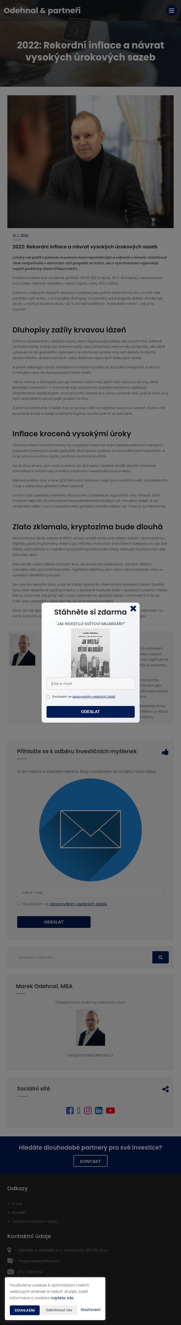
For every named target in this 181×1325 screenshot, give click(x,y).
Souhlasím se (62, 696)
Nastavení (90, 1310)
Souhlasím (25, 1310)
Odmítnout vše (59, 1310)
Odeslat (90, 712)
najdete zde (61, 1298)
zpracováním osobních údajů (93, 696)
